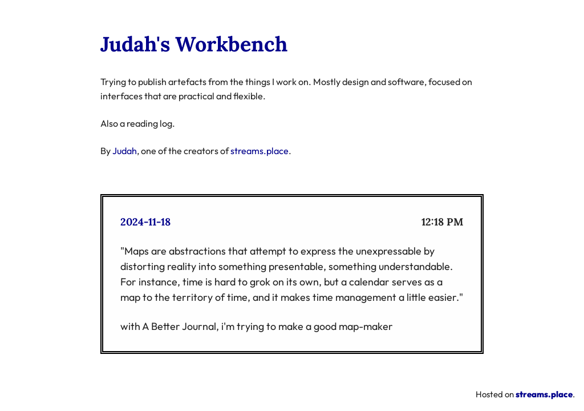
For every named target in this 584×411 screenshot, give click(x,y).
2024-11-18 (145, 221)
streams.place (259, 150)
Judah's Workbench (193, 44)
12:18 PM (442, 221)
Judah (124, 150)
